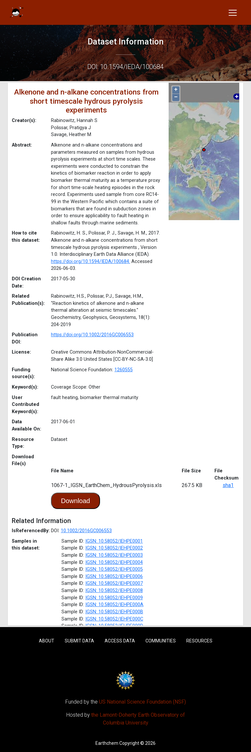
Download (75, 500)
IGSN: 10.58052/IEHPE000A (114, 604)
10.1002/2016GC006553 (86, 530)
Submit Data (79, 640)
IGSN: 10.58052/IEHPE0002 (114, 548)
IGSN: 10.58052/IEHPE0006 (114, 576)
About (46, 640)
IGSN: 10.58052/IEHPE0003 (114, 555)
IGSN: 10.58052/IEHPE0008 (114, 590)
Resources (199, 640)
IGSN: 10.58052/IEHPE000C (114, 619)
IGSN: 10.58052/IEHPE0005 (114, 569)
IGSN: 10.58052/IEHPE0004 (114, 562)
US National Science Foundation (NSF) (142, 702)
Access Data (120, 640)
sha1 (228, 485)
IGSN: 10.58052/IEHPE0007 (114, 583)
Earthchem (106, 743)
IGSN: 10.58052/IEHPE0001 (114, 541)
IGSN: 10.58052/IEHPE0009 (114, 598)
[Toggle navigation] (232, 12)
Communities (160, 640)
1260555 (123, 370)
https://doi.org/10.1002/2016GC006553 (92, 335)
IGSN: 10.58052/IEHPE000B (114, 612)
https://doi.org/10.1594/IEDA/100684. (90, 261)
